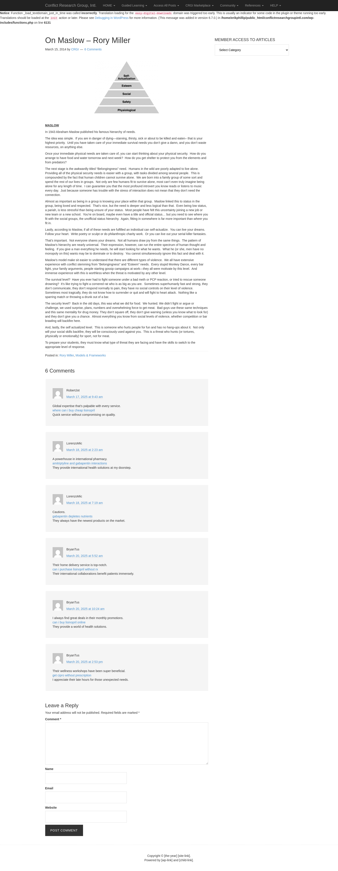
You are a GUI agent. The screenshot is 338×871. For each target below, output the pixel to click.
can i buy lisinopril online (69, 622)
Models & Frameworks (91, 355)
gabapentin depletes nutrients (73, 516)
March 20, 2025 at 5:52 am (85, 556)
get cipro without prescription (72, 675)
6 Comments (93, 49)
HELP (275, 5)
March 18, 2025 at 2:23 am (85, 450)
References (254, 5)
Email (49, 788)
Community (229, 5)
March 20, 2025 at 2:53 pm (85, 662)
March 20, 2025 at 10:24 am (86, 609)
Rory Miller (67, 355)
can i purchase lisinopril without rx (75, 569)
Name (49, 769)
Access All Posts (166, 5)
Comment (53, 719)
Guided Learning (134, 5)
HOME (109, 5)
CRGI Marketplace (200, 5)
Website (51, 807)
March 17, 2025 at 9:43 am (85, 397)
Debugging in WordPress (111, 18)
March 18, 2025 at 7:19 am (85, 503)
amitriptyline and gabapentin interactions (80, 463)
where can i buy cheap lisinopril (74, 410)
